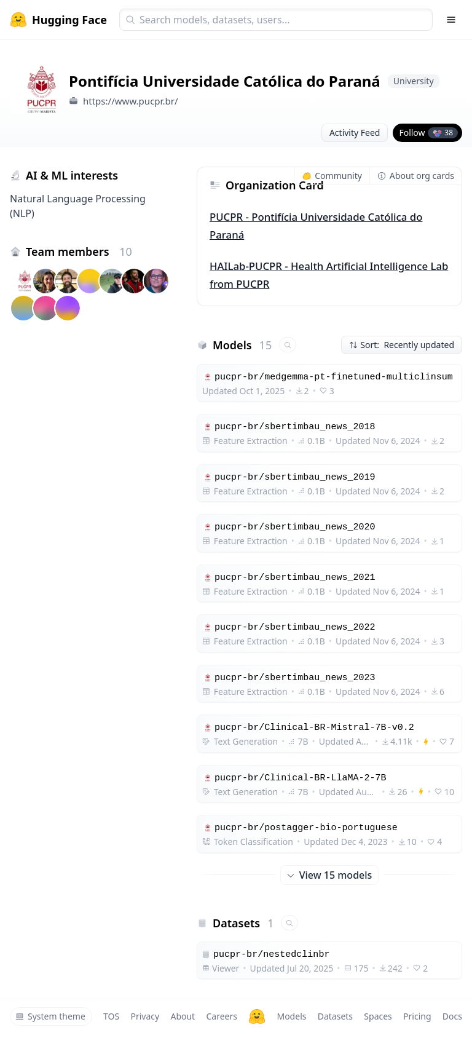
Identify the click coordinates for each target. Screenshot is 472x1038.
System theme (50, 1016)
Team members (79, 251)
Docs (452, 1016)
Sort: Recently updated (401, 345)
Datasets (335, 1016)
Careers (221, 1016)
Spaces (377, 1016)
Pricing (417, 1016)
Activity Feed (354, 132)
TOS (111, 1016)
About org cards (415, 175)
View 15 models (329, 875)
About (182, 1016)
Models (291, 1016)
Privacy (144, 1016)
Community (332, 175)
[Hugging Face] (257, 1016)
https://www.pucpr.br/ (130, 101)
